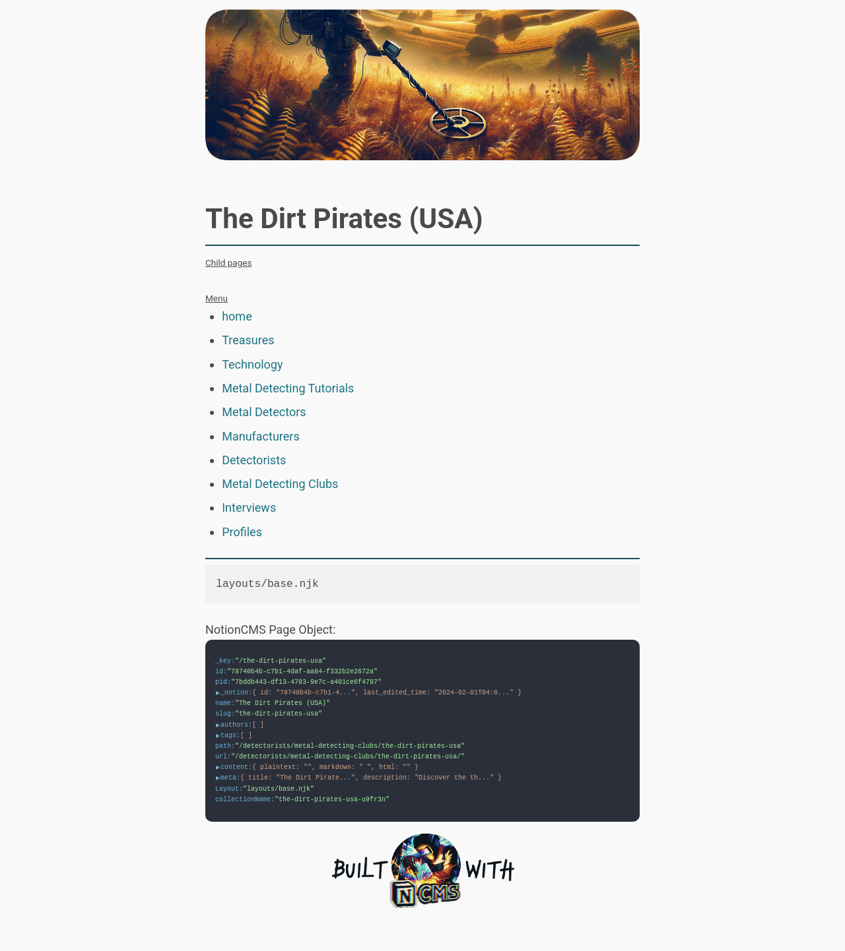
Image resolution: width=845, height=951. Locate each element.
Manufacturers (261, 436)
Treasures (248, 340)
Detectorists (254, 460)
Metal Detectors (264, 412)
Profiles (242, 532)
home (237, 316)
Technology (252, 364)
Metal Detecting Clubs (280, 484)
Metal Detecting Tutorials (288, 388)
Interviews (249, 507)
